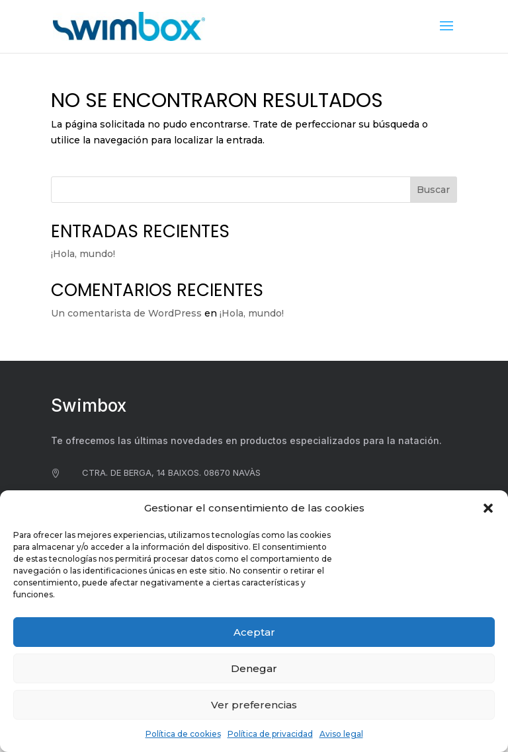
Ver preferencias (254, 704)
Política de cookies (183, 734)
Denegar (254, 668)
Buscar (433, 190)
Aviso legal (341, 734)
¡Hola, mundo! (83, 254)
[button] (488, 508)
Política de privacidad (270, 734)
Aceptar (254, 632)
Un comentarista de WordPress (126, 313)
